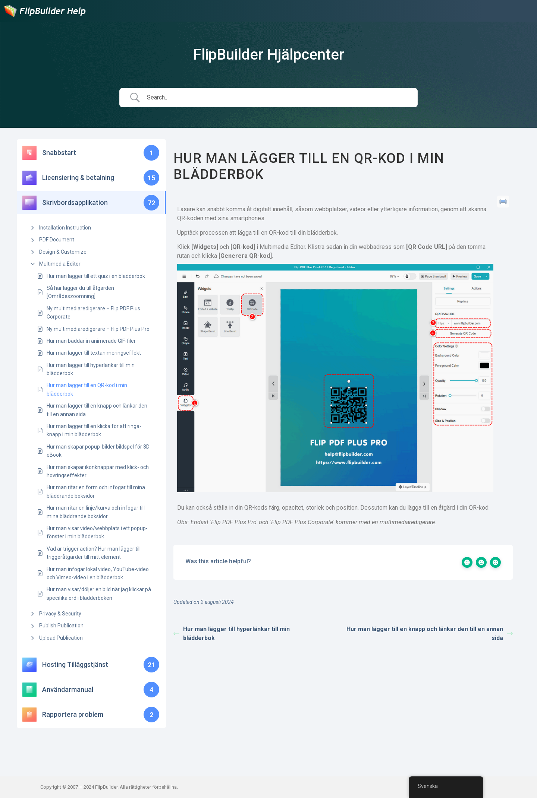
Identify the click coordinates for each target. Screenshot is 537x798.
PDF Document (56, 240)
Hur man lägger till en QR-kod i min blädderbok (87, 389)
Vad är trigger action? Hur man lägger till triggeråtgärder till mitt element (94, 553)
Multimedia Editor (60, 264)
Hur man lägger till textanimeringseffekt (94, 353)
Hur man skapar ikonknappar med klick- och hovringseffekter (98, 471)
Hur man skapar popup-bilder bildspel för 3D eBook (98, 451)
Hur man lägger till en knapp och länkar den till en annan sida (97, 410)
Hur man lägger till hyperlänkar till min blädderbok (91, 369)
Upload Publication (61, 638)
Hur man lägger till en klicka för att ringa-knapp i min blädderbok (94, 430)
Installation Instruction (65, 228)
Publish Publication (61, 625)
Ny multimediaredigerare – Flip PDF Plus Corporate (93, 312)
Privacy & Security (60, 614)
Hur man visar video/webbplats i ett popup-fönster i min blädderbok (97, 532)
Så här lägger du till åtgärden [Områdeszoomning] (80, 292)
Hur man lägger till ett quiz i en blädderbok (96, 276)
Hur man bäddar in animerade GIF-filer (91, 341)
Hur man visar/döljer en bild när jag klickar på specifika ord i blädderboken (99, 593)
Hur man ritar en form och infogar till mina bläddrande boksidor (96, 491)
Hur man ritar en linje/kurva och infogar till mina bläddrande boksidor (96, 512)
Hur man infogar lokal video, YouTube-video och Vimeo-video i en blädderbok (98, 573)
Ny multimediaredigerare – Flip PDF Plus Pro (98, 329)
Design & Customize (63, 252)
